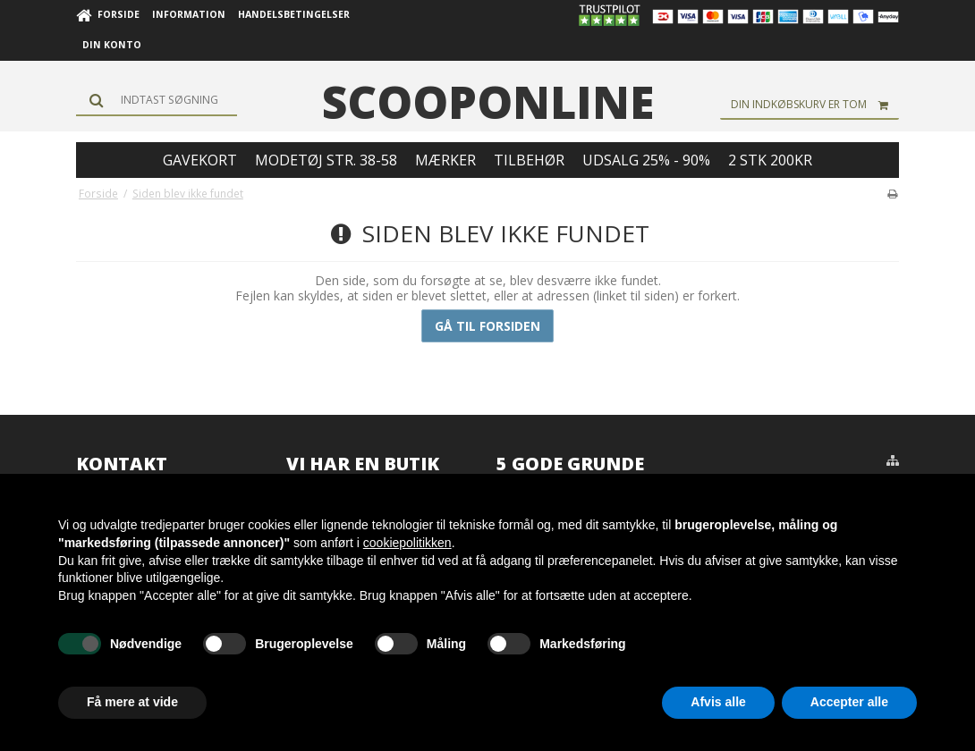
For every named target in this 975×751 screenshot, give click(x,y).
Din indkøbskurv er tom (815, 104)
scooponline (488, 102)
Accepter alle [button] (849, 702)
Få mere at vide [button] (132, 702)
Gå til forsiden (487, 325)
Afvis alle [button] (718, 702)
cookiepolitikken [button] (407, 543)
